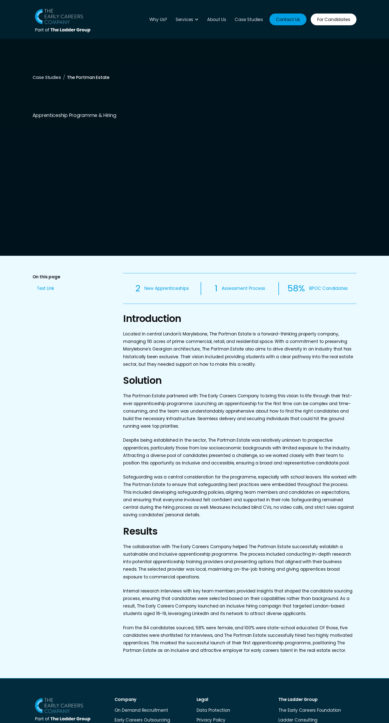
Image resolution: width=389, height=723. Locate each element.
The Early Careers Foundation (309, 710)
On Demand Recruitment (141, 710)
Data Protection (213, 710)
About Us (216, 20)
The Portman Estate (88, 77)
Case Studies (249, 20)
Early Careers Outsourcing (142, 720)
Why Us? (158, 20)
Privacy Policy (211, 720)
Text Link (45, 288)
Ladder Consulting (297, 720)
